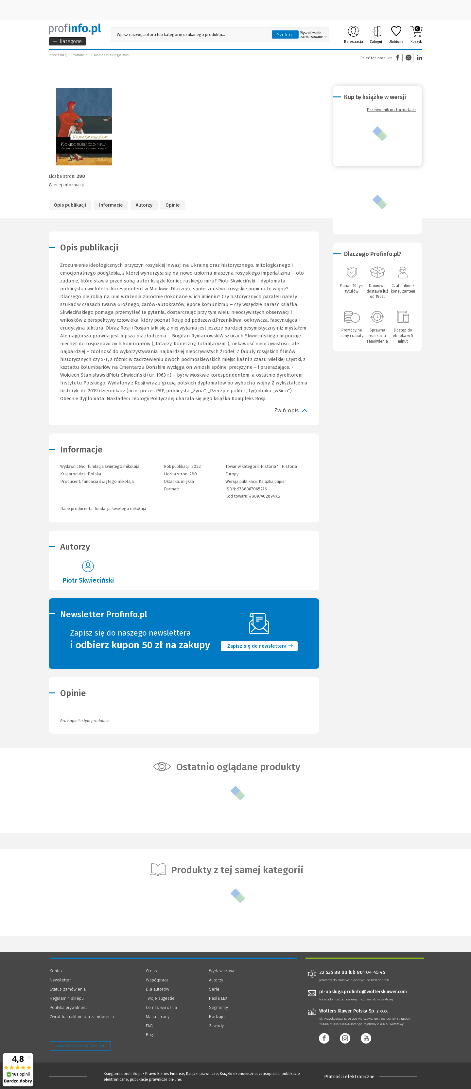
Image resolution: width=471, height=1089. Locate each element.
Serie (214, 989)
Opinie (173, 205)
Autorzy (144, 205)
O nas (151, 970)
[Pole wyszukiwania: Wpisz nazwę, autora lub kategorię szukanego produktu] (190, 34)
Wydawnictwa (221, 970)
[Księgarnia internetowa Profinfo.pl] (75, 29)
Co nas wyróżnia (161, 1007)
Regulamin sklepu (67, 998)
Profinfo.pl (80, 55)
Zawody (216, 1025)
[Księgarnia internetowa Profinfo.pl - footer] (68, 1077)
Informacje (111, 205)
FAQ (149, 1025)
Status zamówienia (68, 989)
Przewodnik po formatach (391, 109)
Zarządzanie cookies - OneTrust (80, 1046)
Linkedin (418, 58)
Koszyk (416, 34)
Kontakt (57, 970)
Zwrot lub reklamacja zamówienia (82, 1016)
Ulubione (396, 34)
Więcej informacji (66, 185)
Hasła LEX (218, 998)
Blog (150, 1034)
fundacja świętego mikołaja (108, 481)
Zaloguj (376, 34)
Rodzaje (217, 1016)
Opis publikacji (70, 205)
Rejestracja (353, 34)
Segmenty (218, 1007)
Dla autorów (157, 989)
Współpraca (157, 980)
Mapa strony (157, 1016)
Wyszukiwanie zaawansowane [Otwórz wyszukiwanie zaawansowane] (313, 35)
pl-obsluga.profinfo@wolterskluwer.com (363, 992)
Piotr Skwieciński (88, 580)
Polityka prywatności (69, 1007)
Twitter (408, 58)
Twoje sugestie (160, 998)
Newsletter (60, 980)
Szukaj (284, 35)
